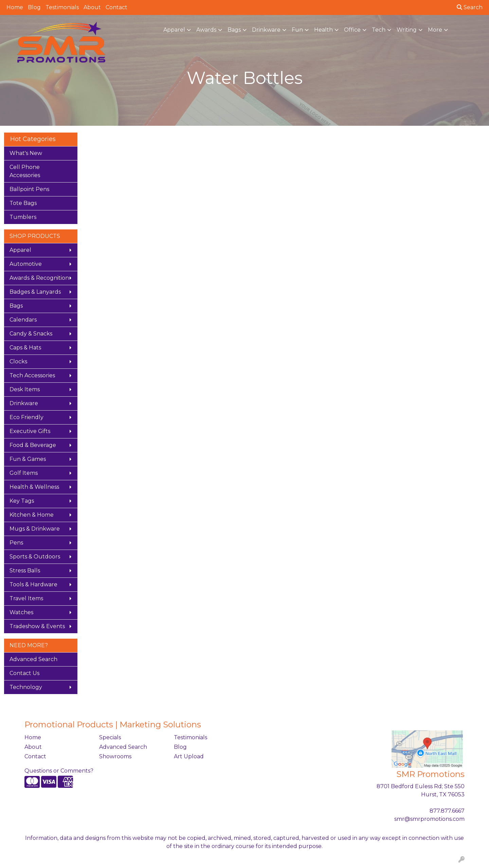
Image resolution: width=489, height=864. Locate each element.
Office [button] (352, 30)
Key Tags (22, 501)
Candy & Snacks (31, 333)
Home (14, 7)
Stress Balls (25, 570)
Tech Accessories (32, 375)
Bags (16, 306)
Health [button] (323, 30)
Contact (116, 7)
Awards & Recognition (39, 278)
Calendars (23, 319)
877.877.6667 (447, 811)
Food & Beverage (33, 445)
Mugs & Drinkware (35, 528)
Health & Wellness (34, 487)
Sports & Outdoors (35, 556)
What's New (26, 153)
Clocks (18, 361)
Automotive (26, 264)
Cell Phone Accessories (25, 171)
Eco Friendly (26, 417)
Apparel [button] (174, 30)
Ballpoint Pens (29, 189)
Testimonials (62, 7)
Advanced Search (33, 659)
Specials (110, 737)
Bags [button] (234, 30)
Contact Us (24, 673)
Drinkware (24, 403)
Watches (21, 612)
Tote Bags (23, 203)
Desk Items (25, 389)
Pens (16, 542)
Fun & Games (28, 459)
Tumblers (23, 217)
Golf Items (24, 473)
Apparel (20, 250)
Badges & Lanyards (35, 292)
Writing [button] (407, 30)
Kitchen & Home (32, 515)
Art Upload (189, 756)
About (92, 7)
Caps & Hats (25, 347)
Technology (26, 687)
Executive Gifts (30, 431)
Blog (34, 7)
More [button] (435, 30)
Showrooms (115, 756)
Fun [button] (297, 30)
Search (470, 7)
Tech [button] (378, 30)
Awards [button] (206, 30)
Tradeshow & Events (37, 626)
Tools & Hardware (33, 584)
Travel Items (26, 598)
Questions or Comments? (58, 770)
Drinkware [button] (266, 30)
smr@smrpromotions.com (429, 819)
